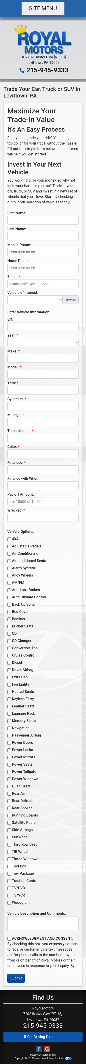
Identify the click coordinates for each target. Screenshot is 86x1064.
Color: (12, 447)
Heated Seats (23, 691)
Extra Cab (20, 677)
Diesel (17, 662)
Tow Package (23, 873)
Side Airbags (22, 830)
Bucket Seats (22, 626)
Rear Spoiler (22, 808)
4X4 (15, 539)
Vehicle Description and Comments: (36, 913)
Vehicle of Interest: (22, 292)
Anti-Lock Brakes (26, 590)
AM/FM (18, 582)
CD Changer (21, 641)
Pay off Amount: (20, 494)
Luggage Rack (23, 713)
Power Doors (22, 742)
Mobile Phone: (19, 245)
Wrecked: (14, 510)
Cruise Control (23, 655)
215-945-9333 (47, 70)
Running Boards (25, 815)
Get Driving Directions (43, 1037)
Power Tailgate (24, 771)
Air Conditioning (25, 553)
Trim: (11, 383)
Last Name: (16, 229)
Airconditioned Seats (29, 561)
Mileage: (14, 415)
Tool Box (19, 866)
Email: (12, 277)
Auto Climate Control (29, 597)
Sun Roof (19, 837)
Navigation (21, 728)
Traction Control (25, 881)
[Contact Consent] (9, 939)
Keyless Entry (23, 699)
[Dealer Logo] (43, 39)
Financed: (15, 462)
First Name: (16, 213)
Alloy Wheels (22, 575)
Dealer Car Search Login (42, 1055)
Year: (11, 335)
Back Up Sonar (24, 604)
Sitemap (36, 1058)
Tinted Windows (25, 859)
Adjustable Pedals (27, 546)
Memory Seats (24, 721)
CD (14, 633)
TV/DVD (18, 888)
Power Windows (25, 779)
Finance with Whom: (24, 478)
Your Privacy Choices (57, 1058)
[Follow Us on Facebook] (39, 1049)
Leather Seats (23, 706)
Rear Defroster (24, 801)
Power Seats (22, 764)
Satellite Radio (24, 822)
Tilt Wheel (20, 851)
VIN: (10, 319)
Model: (13, 367)
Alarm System (23, 568)
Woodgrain (21, 902)
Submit (16, 978)
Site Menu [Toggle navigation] (43, 8)
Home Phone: (18, 261)
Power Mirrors (23, 757)
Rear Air (18, 793)
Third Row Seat (24, 844)
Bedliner (18, 619)
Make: (12, 351)
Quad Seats (21, 786)
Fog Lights (20, 684)
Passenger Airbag (26, 735)
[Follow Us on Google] (47, 1049)
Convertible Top (25, 648)
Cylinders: (15, 399)
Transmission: (19, 431)
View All (70, 300)
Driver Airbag (22, 670)
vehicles (52, 202)
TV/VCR (18, 895)
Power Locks (22, 750)
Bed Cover (20, 611)
